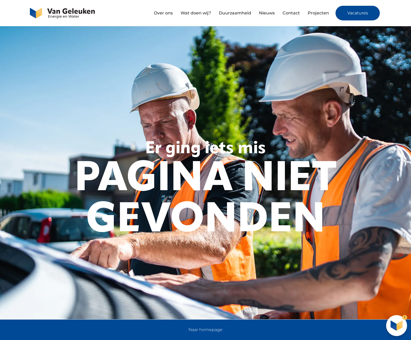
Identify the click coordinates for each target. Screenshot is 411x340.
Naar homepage (205, 329)
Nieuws (267, 12)
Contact (291, 12)
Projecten (318, 12)
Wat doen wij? (196, 12)
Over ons (163, 12)
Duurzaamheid (235, 12)
